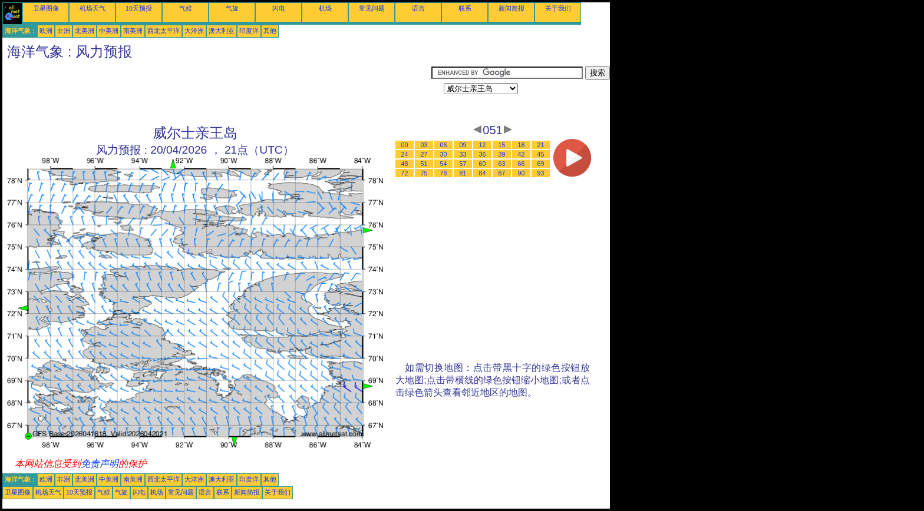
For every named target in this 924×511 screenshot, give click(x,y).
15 (502, 144)
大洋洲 (194, 30)
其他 (269, 30)
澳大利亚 (222, 30)
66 (521, 163)
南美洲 (133, 30)
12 (482, 144)
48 (404, 163)
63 (502, 163)
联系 (464, 8)
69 (540, 163)
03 (424, 144)
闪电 (278, 8)
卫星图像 (46, 8)
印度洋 (249, 30)
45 (540, 154)
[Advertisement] (216, 92)
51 (424, 163)
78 (443, 173)
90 (521, 173)
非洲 (63, 30)
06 (443, 144)
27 (424, 154)
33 (463, 154)
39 (502, 154)
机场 (325, 8)
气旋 (232, 8)
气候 (185, 8)
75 (424, 173)
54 (443, 163)
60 (482, 163)
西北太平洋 (163, 30)
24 (404, 154)
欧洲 (45, 30)
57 (463, 163)
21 (540, 144)
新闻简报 (511, 8)
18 (521, 144)
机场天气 (92, 8)
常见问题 (372, 8)
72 (404, 173)
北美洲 (84, 30)
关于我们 (558, 8)
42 (521, 154)
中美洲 (108, 30)
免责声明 (99, 464)
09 (463, 144)
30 (443, 154)
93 (540, 173)
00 (404, 144)
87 (502, 173)
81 (463, 173)
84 (482, 173)
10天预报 (139, 8)
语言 (418, 8)
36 (482, 154)
